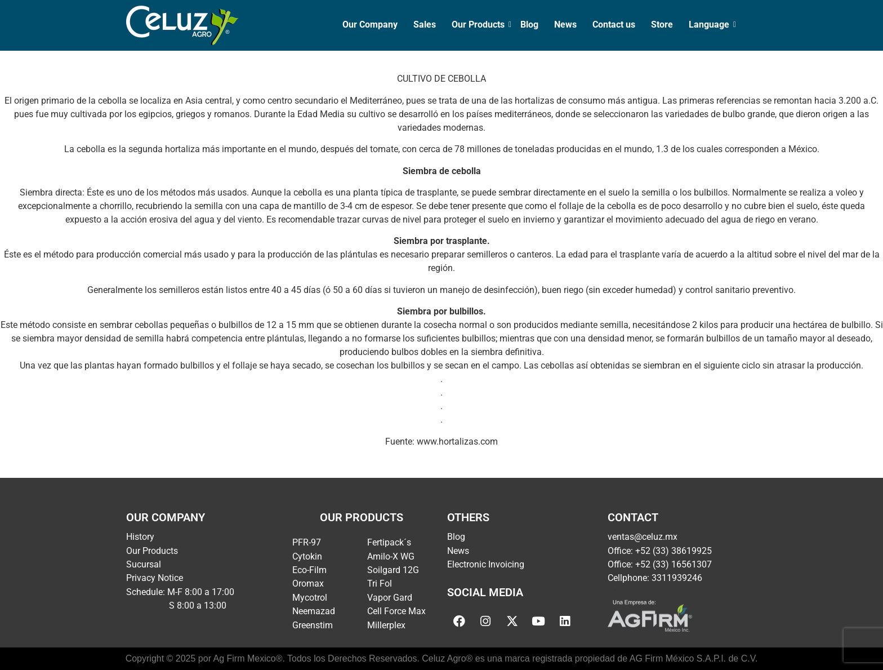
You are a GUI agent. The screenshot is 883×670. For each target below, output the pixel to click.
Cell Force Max (396, 611)
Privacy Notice (154, 578)
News (565, 24)
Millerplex (386, 625)
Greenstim (312, 625)
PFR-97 (306, 542)
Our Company (370, 24)
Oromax (308, 583)
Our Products (479, 24)
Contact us (613, 24)
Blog (529, 24)
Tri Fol (379, 583)
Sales (424, 24)
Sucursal (143, 564)
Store (662, 24)
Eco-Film (309, 570)
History (140, 536)
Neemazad (313, 611)
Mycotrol (309, 597)
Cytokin (307, 556)
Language (710, 24)
